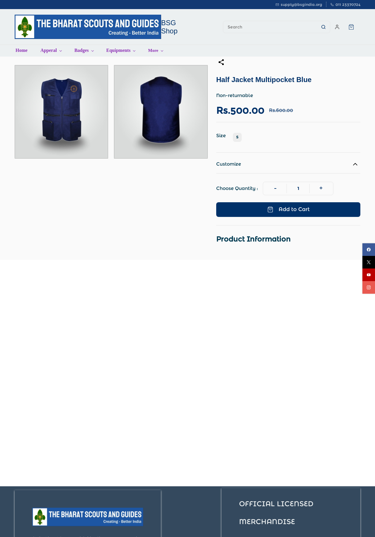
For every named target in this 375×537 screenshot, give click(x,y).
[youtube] (368, 274)
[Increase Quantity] (321, 188)
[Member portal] (337, 27)
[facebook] (368, 249)
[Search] (270, 27)
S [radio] (237, 137)
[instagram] (368, 287)
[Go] (321, 27)
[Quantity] (298, 188)
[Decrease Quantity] (275, 188)
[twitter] (368, 262)
